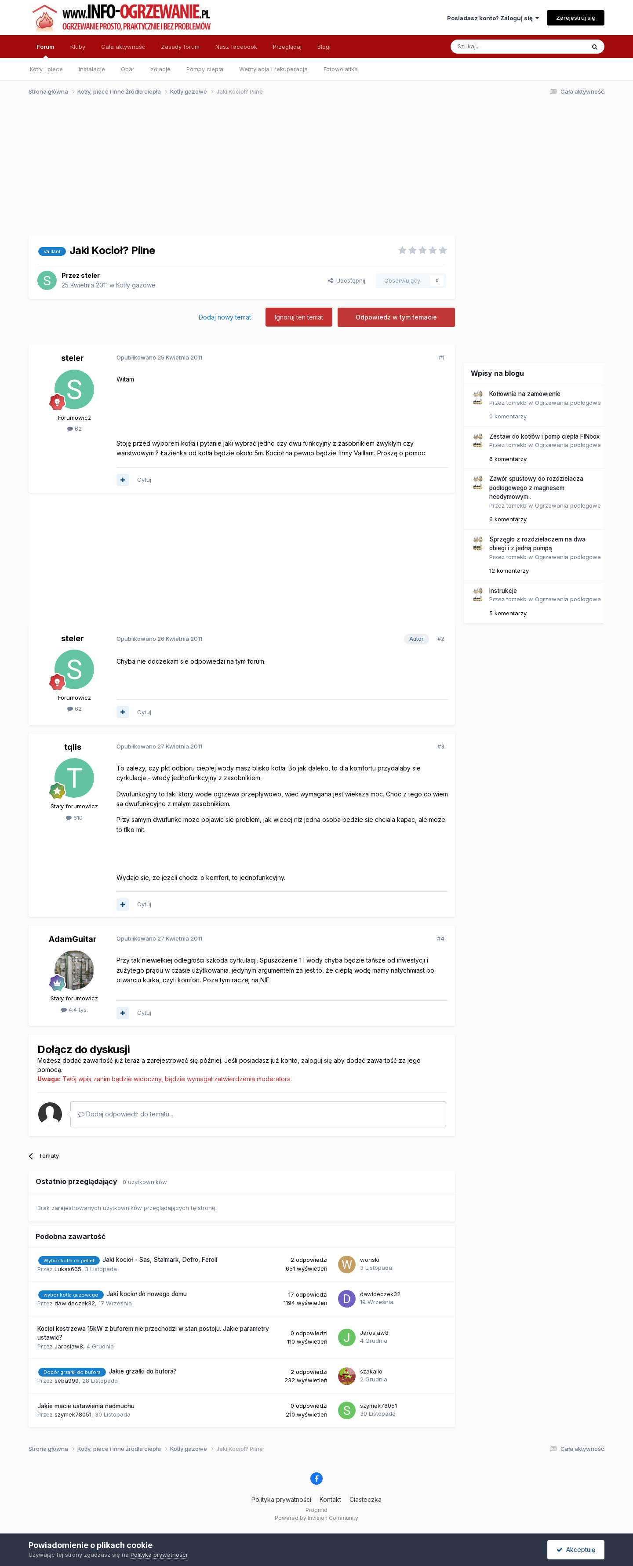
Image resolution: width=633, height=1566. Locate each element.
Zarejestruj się (575, 17)
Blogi (324, 46)
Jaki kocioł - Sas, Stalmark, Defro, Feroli (159, 1259)
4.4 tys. (74, 1009)
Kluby (77, 46)
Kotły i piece (46, 69)
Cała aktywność (123, 46)
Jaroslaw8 (69, 1346)
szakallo (371, 1371)
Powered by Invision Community (316, 1518)
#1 (441, 357)
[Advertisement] (312, 170)
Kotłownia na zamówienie (524, 393)
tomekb (516, 402)
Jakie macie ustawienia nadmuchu (86, 1406)
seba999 (67, 1380)
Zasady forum (180, 46)
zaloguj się (316, 1060)
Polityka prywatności (281, 1499)
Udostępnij (346, 280)
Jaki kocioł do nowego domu (146, 1293)
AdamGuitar (73, 939)
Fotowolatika (341, 69)
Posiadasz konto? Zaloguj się (493, 18)
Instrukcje (503, 590)
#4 (440, 938)
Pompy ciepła (204, 69)
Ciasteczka (365, 1499)
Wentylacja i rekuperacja (273, 69)
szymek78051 (73, 1414)
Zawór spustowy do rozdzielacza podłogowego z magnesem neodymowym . (536, 487)
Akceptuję (576, 1549)
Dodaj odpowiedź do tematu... (125, 1114)
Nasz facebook (236, 46)
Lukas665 (68, 1268)
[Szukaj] (496, 47)
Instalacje (92, 69)
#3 (440, 746)
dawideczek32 (75, 1303)
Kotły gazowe (136, 285)
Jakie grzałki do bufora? (143, 1371)
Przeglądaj (287, 46)
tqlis (72, 747)
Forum (45, 50)
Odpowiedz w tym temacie (396, 317)
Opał (127, 69)
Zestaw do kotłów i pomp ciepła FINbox (544, 436)
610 (74, 817)
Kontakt (330, 1499)
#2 (440, 638)
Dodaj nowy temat (225, 317)
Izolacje (160, 69)
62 (74, 428)
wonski (369, 1259)
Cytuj (144, 479)
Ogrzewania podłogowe (568, 402)
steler (90, 275)
